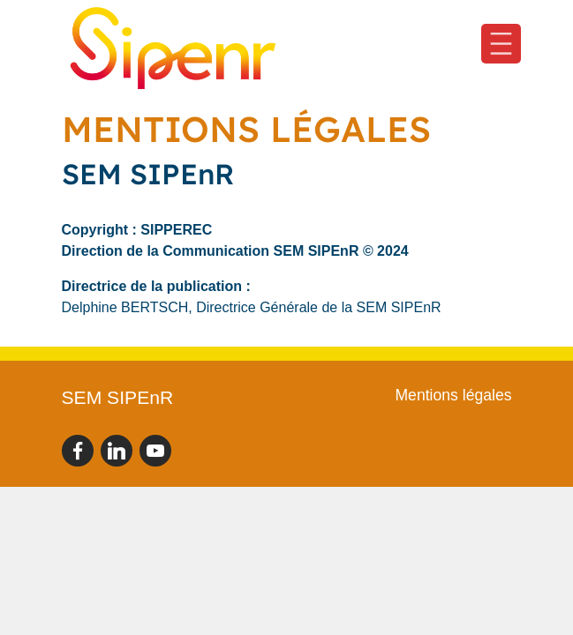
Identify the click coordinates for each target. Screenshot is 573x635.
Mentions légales (453, 395)
